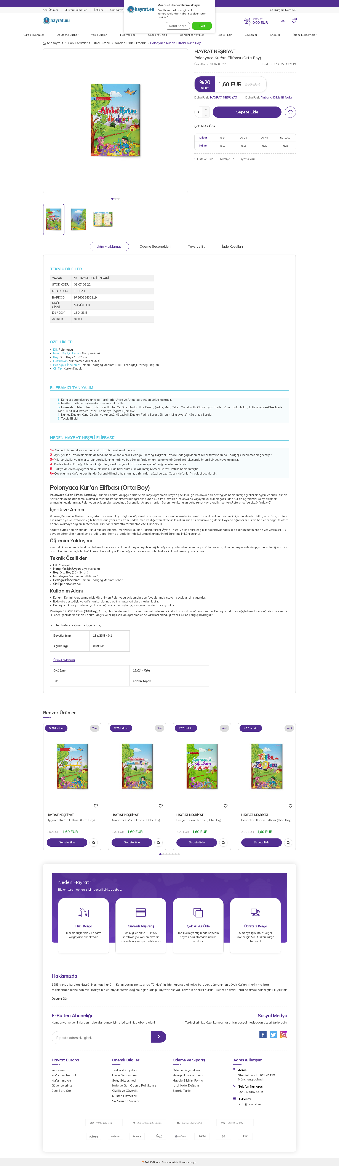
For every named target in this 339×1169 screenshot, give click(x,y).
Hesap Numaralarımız (188, 1078)
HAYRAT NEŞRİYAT (214, 51)
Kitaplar (275, 34)
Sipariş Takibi (182, 1093)
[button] (112, 199)
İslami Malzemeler (304, 34)
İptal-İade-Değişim (186, 1088)
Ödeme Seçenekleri (155, 246)
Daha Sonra (176, 26)
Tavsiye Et (225, 159)
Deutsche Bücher (67, 34)
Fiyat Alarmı (246, 159)
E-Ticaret (155, 1164)
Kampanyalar (118, 9)
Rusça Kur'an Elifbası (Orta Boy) (198, 820)
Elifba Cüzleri (101, 43)
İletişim (98, 9)
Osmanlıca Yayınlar (192, 34)
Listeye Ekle (203, 159)
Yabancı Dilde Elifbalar (130, 43)
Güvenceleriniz (62, 1088)
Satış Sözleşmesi (124, 1083)
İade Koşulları (232, 246)
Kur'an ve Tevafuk (64, 1078)
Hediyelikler (127, 34)
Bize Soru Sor (61, 1093)
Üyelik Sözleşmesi (124, 1078)
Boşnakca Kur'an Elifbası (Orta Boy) (266, 820)
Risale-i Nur (224, 34)
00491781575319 (250, 1094)
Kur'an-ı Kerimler (33, 34)
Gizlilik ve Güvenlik (125, 1093)
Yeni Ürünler (50, 9)
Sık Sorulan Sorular (125, 1104)
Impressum (59, 1073)
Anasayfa (52, 43)
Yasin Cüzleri (99, 34)
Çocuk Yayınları (157, 34)
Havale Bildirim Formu (188, 1083)
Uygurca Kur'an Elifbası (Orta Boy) (71, 820)
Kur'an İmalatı (61, 1083)
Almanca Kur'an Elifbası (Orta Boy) (136, 820)
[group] (115, 120)
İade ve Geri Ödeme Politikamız (134, 1088)
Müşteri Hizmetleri (76, 9)
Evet (202, 26)
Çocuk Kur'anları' (180, 473)
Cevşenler (251, 34)
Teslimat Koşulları (124, 1073)
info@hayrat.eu (250, 1107)
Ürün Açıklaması (109, 246)
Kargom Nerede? (283, 9)
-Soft (146, 1164)
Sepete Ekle (247, 112)
